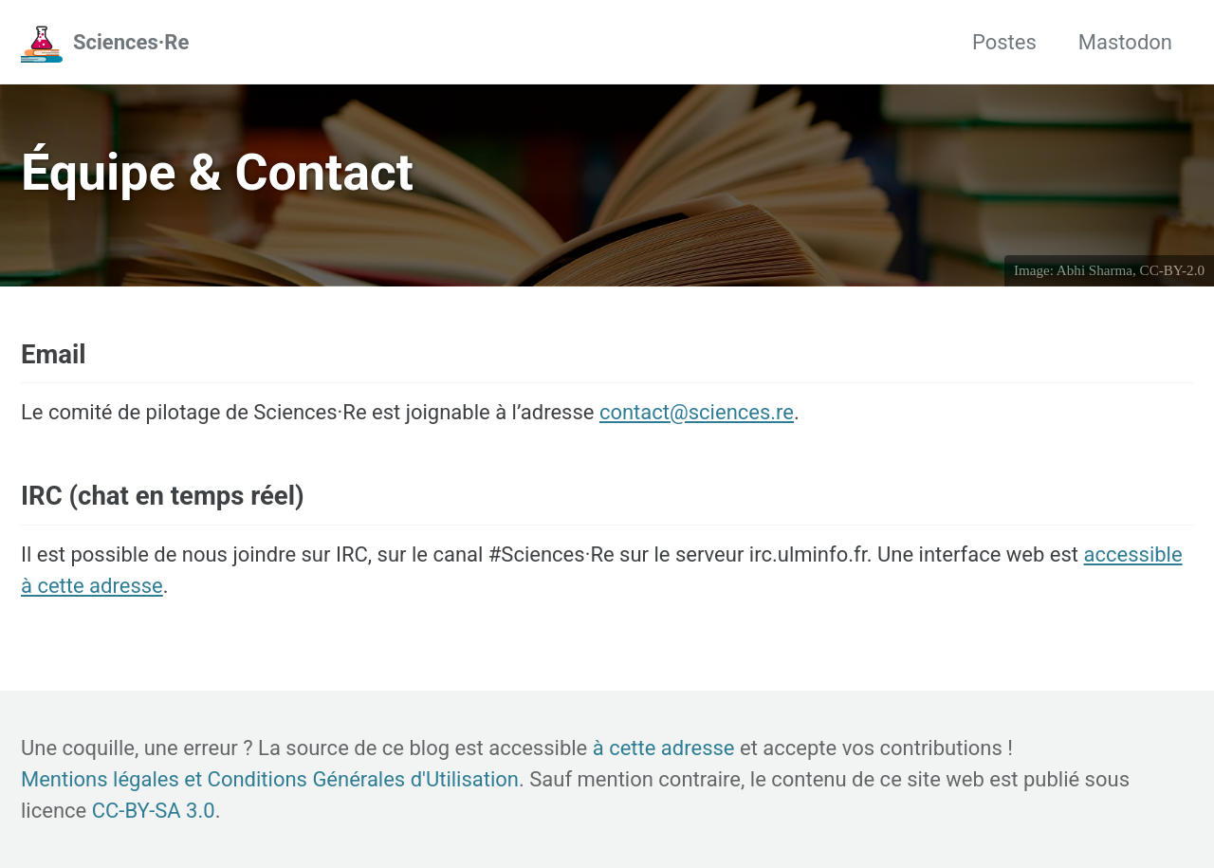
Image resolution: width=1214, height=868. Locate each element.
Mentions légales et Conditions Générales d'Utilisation (270, 779)
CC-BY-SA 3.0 (153, 810)
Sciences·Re (131, 42)
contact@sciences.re (696, 412)
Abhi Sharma (1094, 270)
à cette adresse (664, 748)
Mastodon (1125, 42)
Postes (1004, 42)
